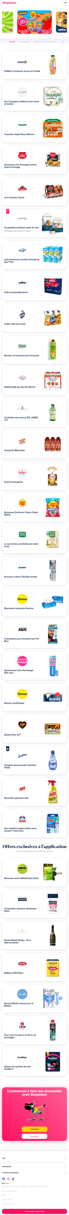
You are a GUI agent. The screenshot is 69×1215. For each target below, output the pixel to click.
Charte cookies (6, 1199)
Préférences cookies (8, 1204)
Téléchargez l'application (34, 1211)
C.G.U (4, 1195)
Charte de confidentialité (9, 1191)
